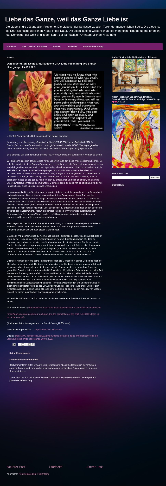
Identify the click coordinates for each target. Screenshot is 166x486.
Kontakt (57, 46)
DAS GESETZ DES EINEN (34, 46)
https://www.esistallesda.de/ (48, 329)
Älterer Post (94, 467)
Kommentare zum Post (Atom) (34, 474)
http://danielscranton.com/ (41, 307)
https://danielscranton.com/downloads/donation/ (77, 307)
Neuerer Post (16, 467)
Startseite (11, 46)
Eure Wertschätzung (93, 46)
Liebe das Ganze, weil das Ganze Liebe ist (66, 19)
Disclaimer (72, 46)
